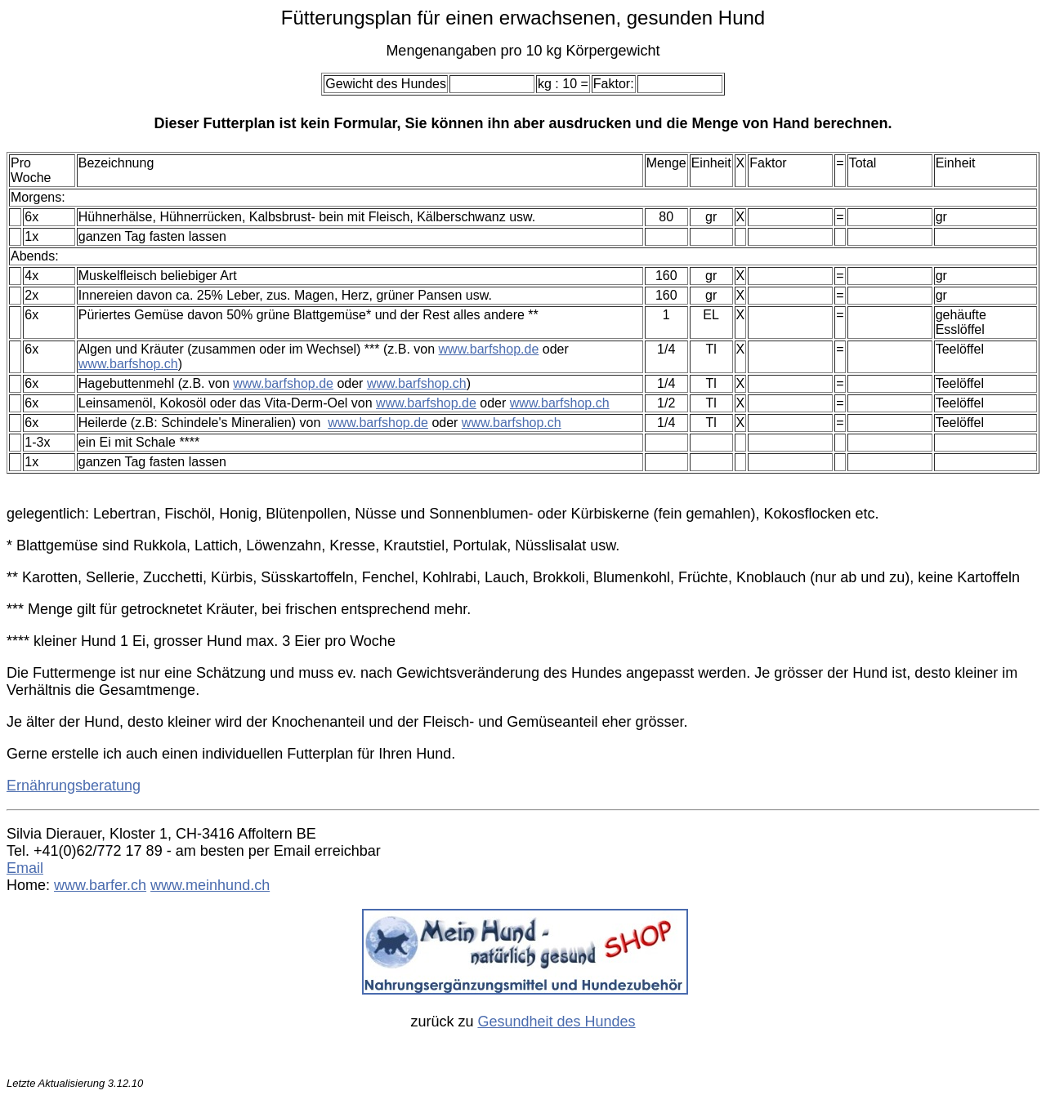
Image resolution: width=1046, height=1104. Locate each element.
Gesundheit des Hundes (556, 1021)
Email (25, 868)
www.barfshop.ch (128, 364)
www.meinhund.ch (210, 885)
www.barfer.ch (100, 885)
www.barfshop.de (489, 349)
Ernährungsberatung (74, 785)
